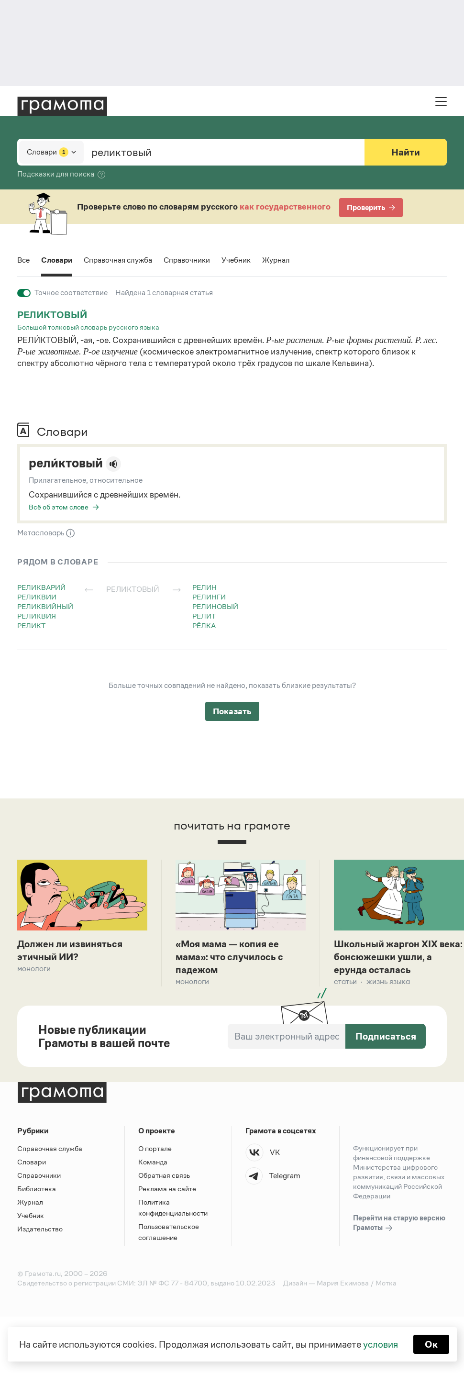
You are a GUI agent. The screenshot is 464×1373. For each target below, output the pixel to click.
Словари (56, 260)
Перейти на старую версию (399, 1223)
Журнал (276, 260)
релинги (209, 597)
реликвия (36, 616)
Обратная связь (164, 1175)
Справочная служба (118, 260)
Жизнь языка (388, 981)
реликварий (41, 587)
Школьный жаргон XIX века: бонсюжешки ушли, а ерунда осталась (398, 957)
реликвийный (45, 606)
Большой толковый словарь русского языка (88, 327)
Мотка (386, 1283)
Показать (232, 711)
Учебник (236, 260)
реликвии (36, 597)
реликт (31, 625)
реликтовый (52, 315)
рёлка (204, 625)
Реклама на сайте (167, 1189)
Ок (431, 1344)
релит (204, 616)
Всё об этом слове (58, 507)
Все (23, 260)
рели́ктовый (66, 463)
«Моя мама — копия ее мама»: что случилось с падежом (229, 957)
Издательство (40, 1229)
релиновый (215, 606)
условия (380, 1344)
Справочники (187, 260)
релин (204, 587)
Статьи (345, 981)
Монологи (34, 968)
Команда (152, 1162)
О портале (155, 1148)
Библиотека (36, 1189)
